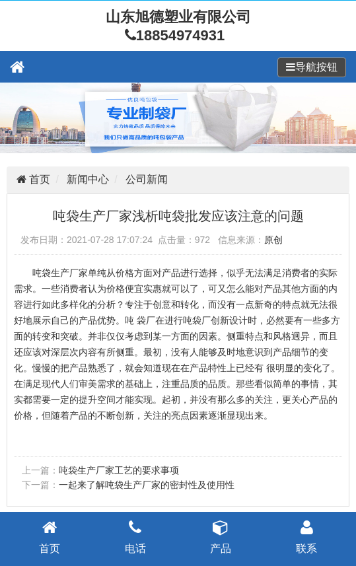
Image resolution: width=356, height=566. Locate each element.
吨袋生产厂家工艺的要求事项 (119, 470)
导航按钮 (316, 67)
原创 (273, 239)
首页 (38, 179)
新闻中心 (88, 179)
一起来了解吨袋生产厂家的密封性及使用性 (146, 484)
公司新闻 (146, 179)
